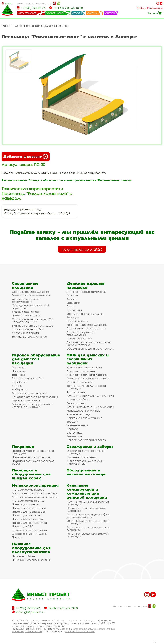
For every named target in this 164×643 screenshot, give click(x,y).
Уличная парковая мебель (84, 367)
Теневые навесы (77, 321)
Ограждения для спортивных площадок (85, 452)
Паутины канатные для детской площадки (87, 503)
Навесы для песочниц (26, 515)
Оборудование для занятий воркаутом (30, 306)
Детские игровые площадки (33, 25)
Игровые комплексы (26, 400)
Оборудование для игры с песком (90, 348)
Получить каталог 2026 (82, 249)
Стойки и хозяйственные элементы (90, 406)
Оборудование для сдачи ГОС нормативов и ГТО (33, 320)
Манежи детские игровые (29, 393)
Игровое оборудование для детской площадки (36, 359)
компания (92, 13)
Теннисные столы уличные (29, 336)
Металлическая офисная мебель (35, 497)
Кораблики (19, 382)
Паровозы (18, 371)
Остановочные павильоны (29, 533)
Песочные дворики (79, 338)
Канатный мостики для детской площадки (87, 522)
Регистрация (154, 8)
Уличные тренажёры (26, 311)
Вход (143, 8)
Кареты (17, 385)
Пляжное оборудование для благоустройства (31, 548)
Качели (71, 299)
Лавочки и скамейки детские (86, 374)
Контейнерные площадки (29, 530)
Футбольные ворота (25, 332)
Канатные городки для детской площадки (87, 535)
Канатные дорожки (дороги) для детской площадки (88, 515)
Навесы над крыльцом (27, 519)
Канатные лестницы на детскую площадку (88, 528)
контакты (110, 13)
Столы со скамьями (80, 382)
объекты (77, 13)
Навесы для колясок (25, 504)
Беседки (72, 421)
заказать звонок (55, 13)
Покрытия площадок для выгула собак (33, 462)
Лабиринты (19, 389)
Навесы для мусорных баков (86, 440)
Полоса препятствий (26, 315)
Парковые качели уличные (84, 417)
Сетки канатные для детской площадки (86, 509)
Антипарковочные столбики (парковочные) (85, 462)
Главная (7, 25)
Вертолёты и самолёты (27, 378)
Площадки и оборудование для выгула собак (31, 474)
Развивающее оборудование (86, 324)
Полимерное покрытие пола (31, 457)
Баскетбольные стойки (27, 329)
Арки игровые (75, 392)
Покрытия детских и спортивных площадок (33, 452)
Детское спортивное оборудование (26, 300)
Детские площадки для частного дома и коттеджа (88, 343)
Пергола (72, 428)
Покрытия (23, 446)
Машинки (18, 367)
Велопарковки (76, 403)
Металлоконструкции (35, 485)
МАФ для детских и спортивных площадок (87, 359)
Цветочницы (74, 432)
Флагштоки (74, 436)
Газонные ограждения (81, 457)
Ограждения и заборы (89, 446)
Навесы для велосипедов (29, 508)
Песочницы (61, 25)
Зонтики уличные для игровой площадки (86, 387)
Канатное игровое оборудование (35, 396)
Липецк (8, 3)
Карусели (73, 302)
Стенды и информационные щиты (90, 395)
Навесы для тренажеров (28, 511)
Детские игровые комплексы (86, 291)
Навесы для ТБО (22, 526)
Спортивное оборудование (31, 291)
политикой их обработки (80, 631)
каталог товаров (27, 13)
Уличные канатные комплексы (32, 325)
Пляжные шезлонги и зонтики (31, 559)
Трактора (18, 374)
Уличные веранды (78, 414)
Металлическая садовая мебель (34, 493)
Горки (70, 306)
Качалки (72, 295)
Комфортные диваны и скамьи (87, 378)
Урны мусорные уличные (83, 410)
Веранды (72, 317)
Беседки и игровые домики (84, 313)
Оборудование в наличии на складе (86, 472)
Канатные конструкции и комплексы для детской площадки (86, 491)
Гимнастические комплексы (31, 295)
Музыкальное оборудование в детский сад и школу (32, 405)
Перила (17, 537)
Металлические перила (28, 500)
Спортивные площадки (25, 285)
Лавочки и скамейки (80, 371)
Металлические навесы (28, 489)
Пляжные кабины (77, 399)
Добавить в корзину (25, 156)
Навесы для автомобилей (29, 522)
